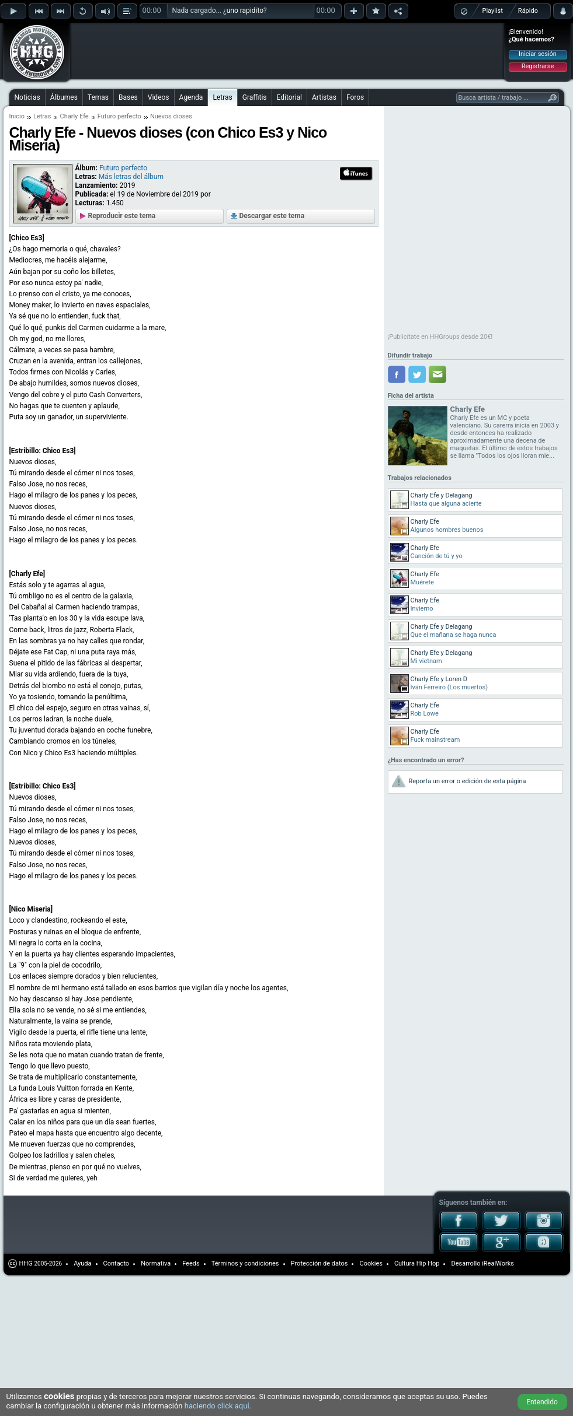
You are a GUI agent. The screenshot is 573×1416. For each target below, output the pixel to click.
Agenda (191, 97)
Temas (98, 97)
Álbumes (64, 97)
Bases (128, 97)
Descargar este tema (272, 216)
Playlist (492, 11)
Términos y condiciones (245, 1263)
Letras (222, 97)
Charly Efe (467, 409)
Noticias (27, 97)
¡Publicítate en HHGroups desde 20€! (440, 337)
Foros (355, 97)
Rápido (528, 11)
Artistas (324, 97)
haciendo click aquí (217, 1405)
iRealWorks (498, 1263)
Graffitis (254, 97)
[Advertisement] (147, 41)
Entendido (542, 1402)
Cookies (370, 1263)
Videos (158, 97)
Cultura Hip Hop (417, 1263)
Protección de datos (319, 1263)
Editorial (289, 97)
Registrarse (538, 66)
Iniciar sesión (538, 54)
